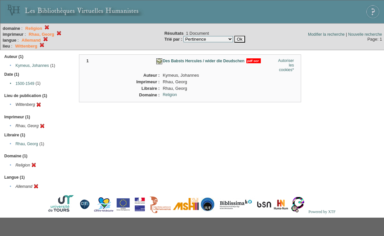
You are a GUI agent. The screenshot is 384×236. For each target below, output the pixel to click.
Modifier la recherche (326, 34)
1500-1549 (24, 83)
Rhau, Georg (26, 144)
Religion (170, 94)
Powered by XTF (322, 211)
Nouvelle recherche (365, 34)
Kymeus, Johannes (32, 65)
